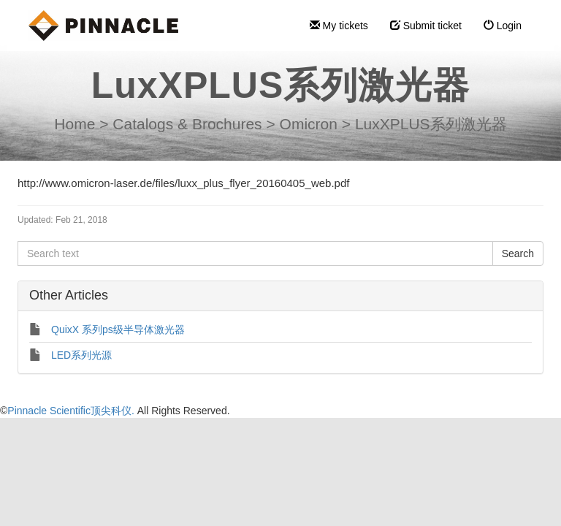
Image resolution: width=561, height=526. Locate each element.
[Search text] (255, 253)
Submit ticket (426, 25)
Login (503, 25)
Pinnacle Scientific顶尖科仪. (72, 410)
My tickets (339, 25)
